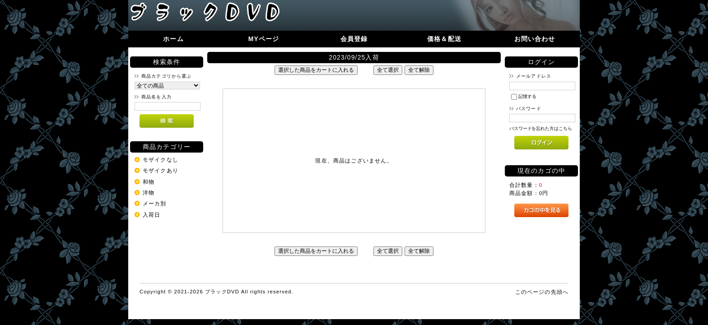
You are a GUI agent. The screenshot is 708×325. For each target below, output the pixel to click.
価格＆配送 (444, 38)
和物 (148, 182)
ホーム (173, 38)
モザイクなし (160, 159)
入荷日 (151, 215)
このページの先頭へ (541, 292)
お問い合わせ (534, 38)
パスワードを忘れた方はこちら (540, 128)
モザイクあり (160, 170)
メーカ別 (155, 203)
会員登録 (354, 38)
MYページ (263, 38)
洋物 (148, 192)
